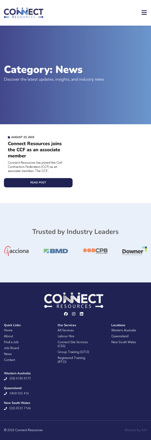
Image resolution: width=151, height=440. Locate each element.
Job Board (11, 348)
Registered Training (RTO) (71, 360)
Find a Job (11, 342)
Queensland (119, 336)
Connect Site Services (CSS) (73, 344)
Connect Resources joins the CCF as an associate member (35, 149)
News (8, 354)
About (8, 336)
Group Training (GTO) (73, 352)
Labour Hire (66, 336)
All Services (66, 330)
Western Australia (123, 330)
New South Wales (123, 342)
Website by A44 (135, 430)
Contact (9, 360)
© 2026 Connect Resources (23, 430)
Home (8, 330)
